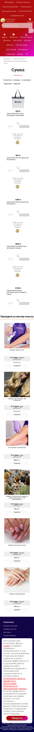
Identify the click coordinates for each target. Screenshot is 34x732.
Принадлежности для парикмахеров (15, 61)
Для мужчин (23, 49)
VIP (26, 54)
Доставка (7, 632)
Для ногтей (17, 40)
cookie (6, 646)
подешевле (8, 84)
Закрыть (17, 718)
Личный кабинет (9, 635)
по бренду (16, 80)
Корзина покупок (10, 629)
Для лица (27, 40)
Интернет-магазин (23, 2)
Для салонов (11, 49)
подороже (16, 84)
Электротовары (22, 45)
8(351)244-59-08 (25, 11)
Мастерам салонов (9, 11)
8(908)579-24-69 (17, 16)
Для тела (9, 45)
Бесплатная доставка (10, 7)
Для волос (7, 40)
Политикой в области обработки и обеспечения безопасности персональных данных (15, 683)
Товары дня (10, 54)
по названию (26, 80)
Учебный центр (25, 7)
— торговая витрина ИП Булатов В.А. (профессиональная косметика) (19, 724)
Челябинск (9, 2)
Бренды (20, 54)
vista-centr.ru (7, 58)
